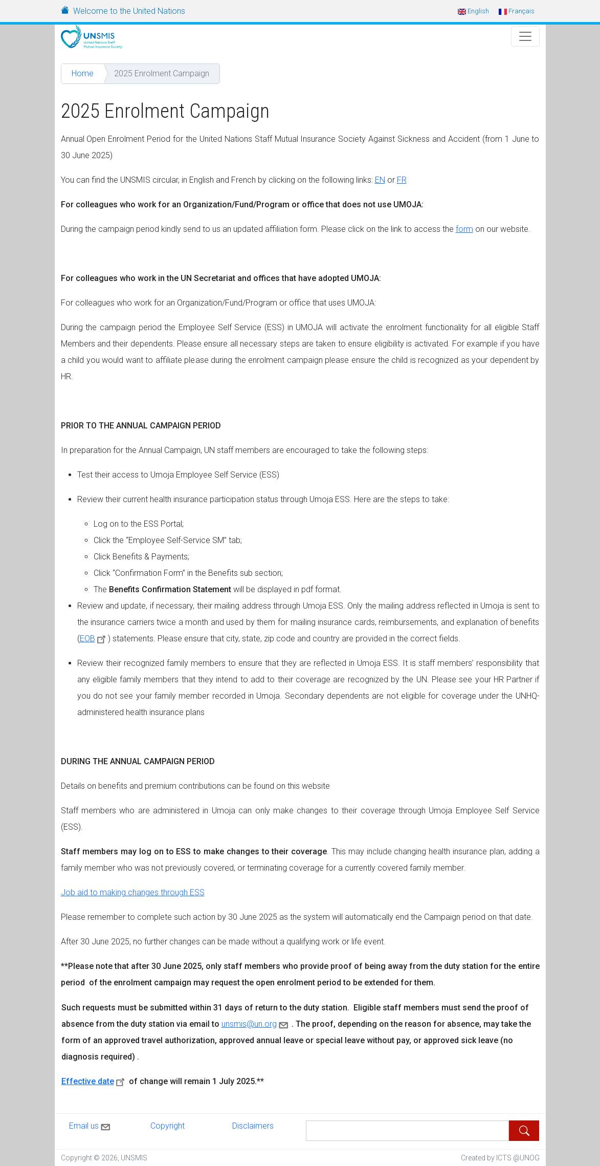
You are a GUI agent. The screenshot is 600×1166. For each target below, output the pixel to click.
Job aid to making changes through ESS (133, 892)
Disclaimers (253, 1126)
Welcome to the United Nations (129, 11)
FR (402, 180)
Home (83, 73)
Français (517, 11)
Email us (90, 1125)
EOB (94, 638)
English (473, 11)
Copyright (167, 1126)
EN (380, 180)
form (464, 229)
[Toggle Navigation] (525, 36)
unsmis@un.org (255, 1024)
